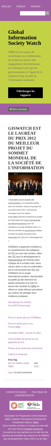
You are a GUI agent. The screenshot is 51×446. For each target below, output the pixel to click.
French (20, 6)
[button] (18, 109)
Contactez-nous (16, 392)
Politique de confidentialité (31, 394)
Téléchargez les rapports (25, 93)
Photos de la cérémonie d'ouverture (25, 348)
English (6, 6)
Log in (11, 372)
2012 (36, 366)
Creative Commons (33, 429)
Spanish (35, 6)
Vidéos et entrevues (17, 354)
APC (8, 419)
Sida (35, 422)
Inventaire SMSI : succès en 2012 (24, 333)
